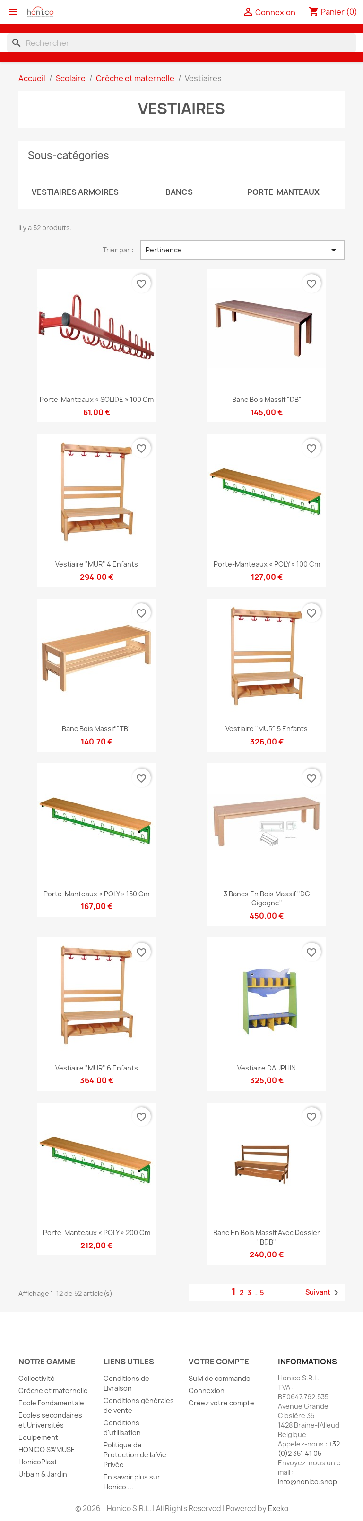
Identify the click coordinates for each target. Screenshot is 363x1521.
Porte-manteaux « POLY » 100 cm (267, 564)
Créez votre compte (221, 1402)
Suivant (323, 1292)
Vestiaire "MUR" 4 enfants (96, 564)
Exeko (278, 1508)
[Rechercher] (181, 42)
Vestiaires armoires (75, 192)
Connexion (207, 1390)
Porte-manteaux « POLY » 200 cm (96, 1232)
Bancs (179, 192)
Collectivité (36, 1378)
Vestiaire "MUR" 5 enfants (266, 728)
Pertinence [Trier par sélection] (242, 250)
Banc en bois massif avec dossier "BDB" (266, 1237)
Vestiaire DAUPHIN (266, 1067)
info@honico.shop (307, 1481)
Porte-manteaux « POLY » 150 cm (96, 893)
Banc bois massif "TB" (96, 728)
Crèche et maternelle (53, 1390)
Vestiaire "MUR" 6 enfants (96, 1067)
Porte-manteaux (283, 192)
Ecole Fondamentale (51, 1402)
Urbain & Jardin (42, 1474)
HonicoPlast (37, 1461)
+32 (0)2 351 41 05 (309, 1448)
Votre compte (219, 1361)
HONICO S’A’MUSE (46, 1449)
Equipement (38, 1437)
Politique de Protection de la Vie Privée (135, 1454)
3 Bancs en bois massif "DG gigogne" (267, 898)
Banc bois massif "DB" (267, 399)
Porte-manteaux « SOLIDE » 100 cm (97, 399)
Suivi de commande (220, 1378)
